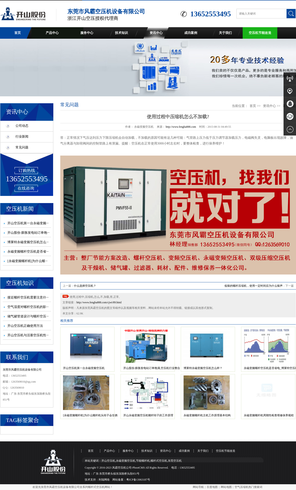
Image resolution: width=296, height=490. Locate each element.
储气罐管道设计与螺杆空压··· (28, 316)
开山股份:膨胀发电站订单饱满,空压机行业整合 (151, 368)
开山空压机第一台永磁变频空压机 (84, 368)
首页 (17, 33)
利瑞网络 (104, 479)
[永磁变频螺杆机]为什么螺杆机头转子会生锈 (90, 415)
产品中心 (52, 33)
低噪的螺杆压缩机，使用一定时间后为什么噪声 (253, 285)
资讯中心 (156, 33)
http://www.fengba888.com (181, 126)
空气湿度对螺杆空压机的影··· (28, 307)
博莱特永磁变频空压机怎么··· (28, 242)
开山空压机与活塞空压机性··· (28, 335)
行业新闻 (21, 136)
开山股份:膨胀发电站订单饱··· (28, 232)
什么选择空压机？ (85, 285)
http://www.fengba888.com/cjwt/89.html (99, 302)
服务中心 (86, 33)
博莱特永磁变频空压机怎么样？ (203, 368)
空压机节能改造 (260, 33)
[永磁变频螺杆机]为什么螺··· (27, 261)
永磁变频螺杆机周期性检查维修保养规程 (269, 415)
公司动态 (21, 125)
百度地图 (212, 487)
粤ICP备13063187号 (138, 479)
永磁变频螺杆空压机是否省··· (28, 251)
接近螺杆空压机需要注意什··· (28, 297)
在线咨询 (26, 188)
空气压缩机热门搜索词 (248, 487)
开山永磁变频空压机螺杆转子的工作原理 (148, 415)
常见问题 (21, 147)
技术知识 (121, 33)
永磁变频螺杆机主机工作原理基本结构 (207, 415)
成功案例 (190, 33)
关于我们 (225, 33)
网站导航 (198, 487)
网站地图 (226, 487)
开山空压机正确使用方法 (25, 326)
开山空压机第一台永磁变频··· (28, 223)
